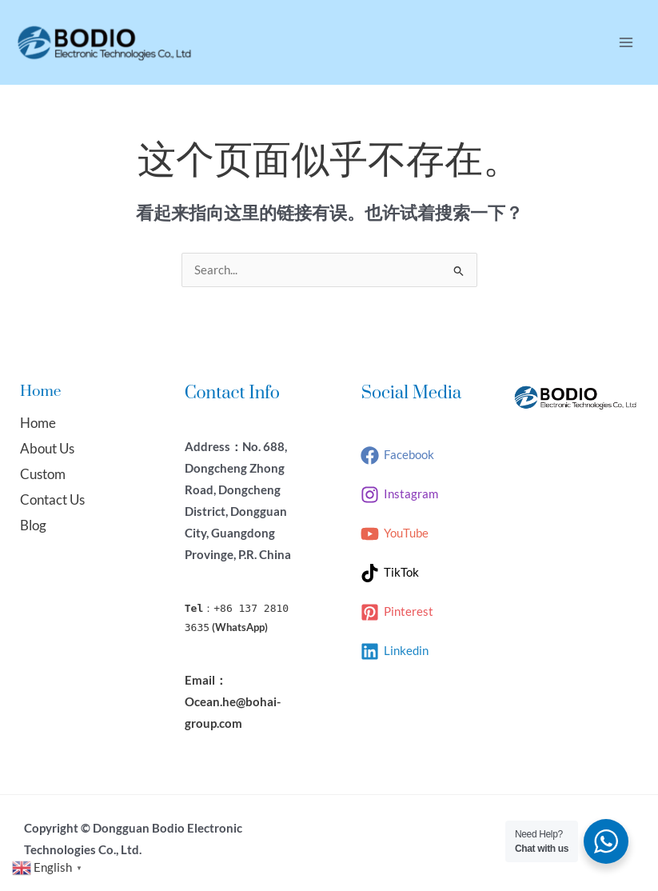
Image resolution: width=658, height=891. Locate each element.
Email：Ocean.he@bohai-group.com (233, 701)
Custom (43, 473)
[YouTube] (394, 533)
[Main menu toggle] (626, 42)
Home (38, 422)
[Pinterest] (397, 612)
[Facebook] (397, 455)
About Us (47, 448)
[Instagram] (399, 494)
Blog (33, 525)
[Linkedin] (394, 651)
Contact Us (52, 499)
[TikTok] (389, 573)
